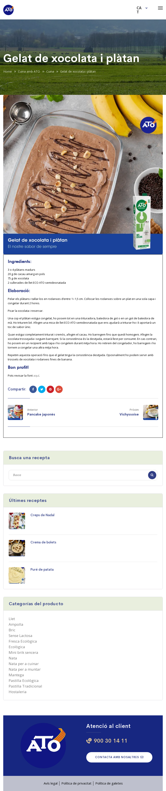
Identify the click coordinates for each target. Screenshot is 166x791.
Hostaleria (18, 691)
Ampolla (16, 624)
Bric (12, 629)
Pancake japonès (41, 414)
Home (7, 71)
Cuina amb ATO (29, 71)
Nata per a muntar (25, 669)
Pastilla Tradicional (25, 686)
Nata (13, 658)
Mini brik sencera (23, 652)
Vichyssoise (129, 414)
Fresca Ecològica (23, 641)
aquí (36, 375)
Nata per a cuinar (24, 663)
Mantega (16, 674)
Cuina (50, 71)
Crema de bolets (43, 542)
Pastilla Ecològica (24, 680)
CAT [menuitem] (139, 9)
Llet (12, 618)
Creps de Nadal (42, 515)
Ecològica (17, 646)
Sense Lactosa (20, 635)
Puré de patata (42, 569)
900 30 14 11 (111, 740)
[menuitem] (142, 10)
